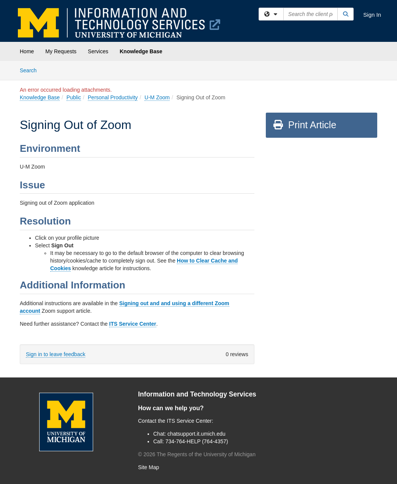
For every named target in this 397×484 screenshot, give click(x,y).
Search (31, 69)
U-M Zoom (157, 97)
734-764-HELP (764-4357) (196, 441)
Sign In (372, 14)
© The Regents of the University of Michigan (197, 454)
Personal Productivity (113, 97)
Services (98, 51)
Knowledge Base (141, 51)
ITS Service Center (132, 324)
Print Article (304, 124)
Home (27, 51)
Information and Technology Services (197, 394)
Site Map (148, 467)
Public (74, 97)
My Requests (60, 51)
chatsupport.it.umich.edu (196, 434)
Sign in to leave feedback (55, 354)
